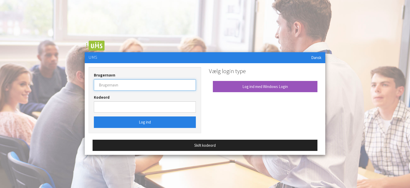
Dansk (316, 57)
